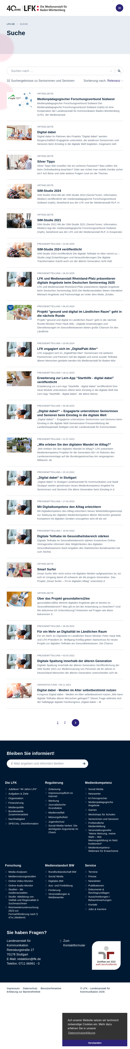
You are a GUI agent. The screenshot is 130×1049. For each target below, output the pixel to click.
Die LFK (11, 802)
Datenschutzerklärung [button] (81, 1032)
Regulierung (54, 802)
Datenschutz (30, 1007)
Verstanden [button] (95, 1043)
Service (90, 884)
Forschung (13, 884)
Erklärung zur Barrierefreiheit (23, 1010)
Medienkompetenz (98, 802)
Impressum (13, 1007)
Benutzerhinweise (51, 1007)
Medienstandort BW (59, 884)
